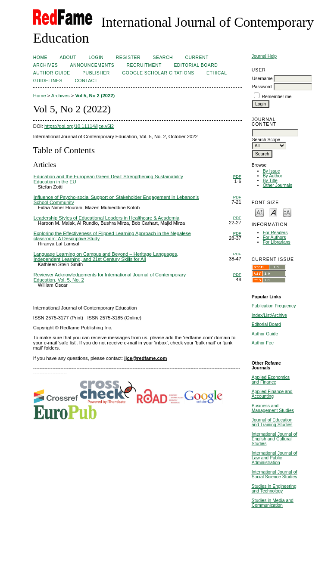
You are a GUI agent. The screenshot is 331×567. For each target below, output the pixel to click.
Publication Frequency (274, 306)
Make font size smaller (259, 212)
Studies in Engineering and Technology (274, 488)
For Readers (275, 232)
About (68, 57)
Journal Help (264, 56)
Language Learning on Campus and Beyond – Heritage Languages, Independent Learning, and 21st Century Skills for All (106, 256)
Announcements (92, 65)
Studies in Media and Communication (273, 503)
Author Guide (265, 334)
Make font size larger (287, 212)
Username (262, 78)
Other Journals (277, 185)
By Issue (271, 171)
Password (262, 86)
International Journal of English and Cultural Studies (274, 439)
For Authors (274, 237)
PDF (237, 176)
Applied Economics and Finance (271, 379)
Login (95, 57)
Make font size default (273, 212)
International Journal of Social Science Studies (274, 474)
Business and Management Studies (273, 408)
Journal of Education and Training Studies (272, 422)
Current (196, 57)
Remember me (277, 96)
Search (163, 57)
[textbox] (275, 132)
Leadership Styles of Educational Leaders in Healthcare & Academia (106, 217)
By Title (270, 180)
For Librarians (276, 242)
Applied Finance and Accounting (272, 394)
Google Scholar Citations (158, 73)
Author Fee (263, 343)
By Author (272, 176)
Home (40, 57)
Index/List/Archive (269, 315)
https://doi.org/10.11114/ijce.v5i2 (79, 126)
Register (128, 57)
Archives (45, 65)
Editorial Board (266, 324)
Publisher (96, 73)
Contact (86, 80)
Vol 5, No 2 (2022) (95, 95)
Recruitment (144, 65)
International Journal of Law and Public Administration (274, 458)
